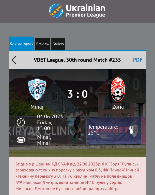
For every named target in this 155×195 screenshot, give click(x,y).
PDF (137, 59)
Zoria (118, 106)
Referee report (21, 43)
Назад (14, 60)
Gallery (58, 43)
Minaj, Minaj (44, 140)
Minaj (37, 106)
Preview (42, 43)
